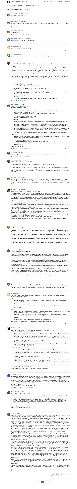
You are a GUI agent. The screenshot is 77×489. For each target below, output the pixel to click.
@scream (25, 21)
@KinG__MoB (28, 38)
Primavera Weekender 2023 (26, 161)
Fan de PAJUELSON (14, 38)
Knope (12, 160)
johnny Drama (13, 249)
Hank (12, 391)
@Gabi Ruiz (22, 391)
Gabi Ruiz (13, 374)
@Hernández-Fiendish (16, 15)
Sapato (12, 327)
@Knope (24, 177)
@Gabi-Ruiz (13, 393)
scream (12, 46)
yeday (12, 54)
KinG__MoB (13, 13)
